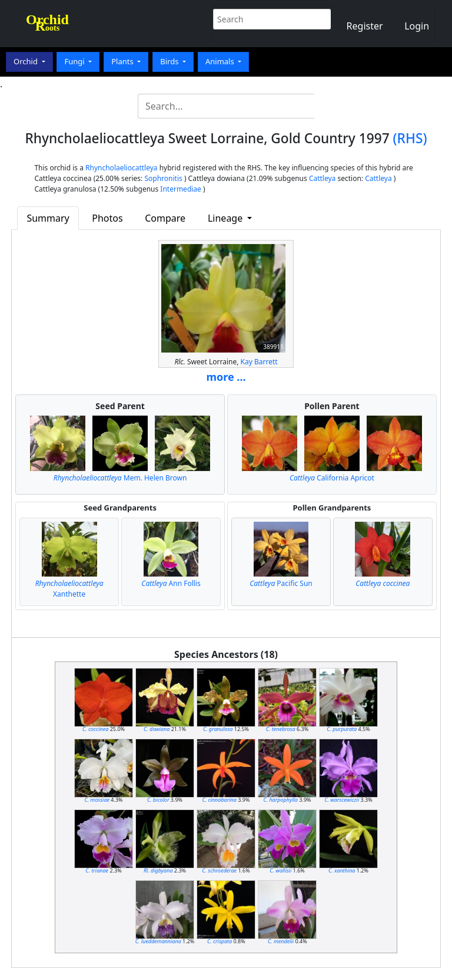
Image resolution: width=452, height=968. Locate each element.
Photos (107, 218)
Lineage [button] (226, 218)
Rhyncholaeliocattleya (121, 168)
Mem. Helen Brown (120, 478)
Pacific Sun (281, 583)
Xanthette (69, 588)
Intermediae (180, 189)
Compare (165, 218)
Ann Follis (170, 583)
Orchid (26, 61)
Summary (47, 218)
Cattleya (322, 178)
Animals (220, 61)
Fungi (75, 61)
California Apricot (332, 478)
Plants (123, 61)
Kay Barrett (259, 362)
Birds (170, 61)
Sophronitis (163, 178)
